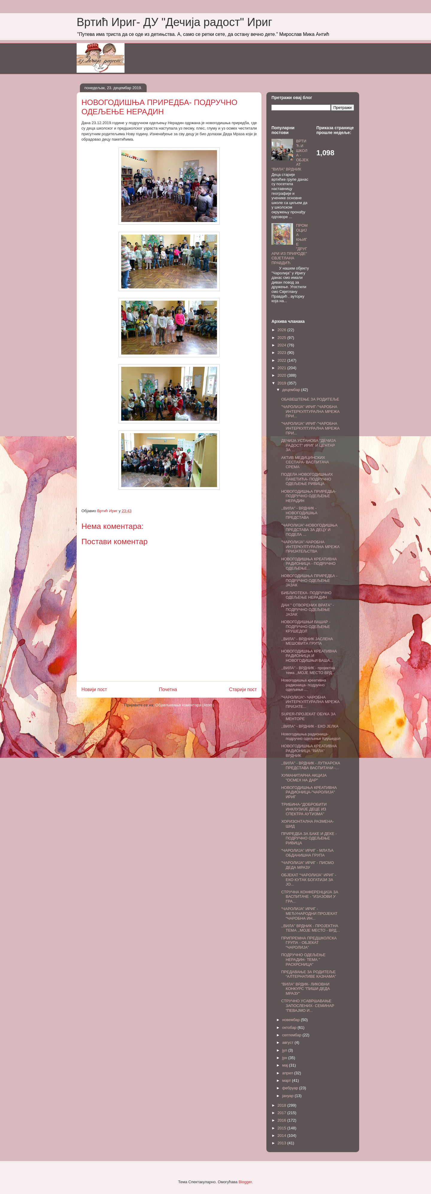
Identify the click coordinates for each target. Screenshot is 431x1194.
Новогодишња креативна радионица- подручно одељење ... (303, 685)
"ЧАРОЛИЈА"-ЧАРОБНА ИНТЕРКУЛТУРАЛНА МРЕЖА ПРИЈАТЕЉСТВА (310, 546)
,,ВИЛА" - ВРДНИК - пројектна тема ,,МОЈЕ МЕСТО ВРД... (308, 670)
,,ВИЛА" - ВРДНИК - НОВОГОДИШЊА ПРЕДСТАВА (299, 513)
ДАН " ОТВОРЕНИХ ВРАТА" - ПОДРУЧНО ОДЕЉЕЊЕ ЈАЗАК (307, 610)
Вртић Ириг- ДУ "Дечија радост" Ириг (174, 22)
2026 (282, 330)
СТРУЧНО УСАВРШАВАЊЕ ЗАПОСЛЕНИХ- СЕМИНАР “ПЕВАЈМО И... (307, 1005)
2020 (282, 375)
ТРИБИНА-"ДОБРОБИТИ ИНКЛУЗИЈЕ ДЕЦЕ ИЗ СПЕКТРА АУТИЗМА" (304, 809)
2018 (282, 1105)
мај (285, 1065)
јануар (288, 1095)
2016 (282, 1120)
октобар (290, 1027)
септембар (292, 1035)
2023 (282, 352)
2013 (282, 1143)
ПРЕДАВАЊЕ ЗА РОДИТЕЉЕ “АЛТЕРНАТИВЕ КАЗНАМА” (308, 974)
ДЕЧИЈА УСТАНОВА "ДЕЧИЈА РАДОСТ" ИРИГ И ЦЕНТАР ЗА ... (308, 445)
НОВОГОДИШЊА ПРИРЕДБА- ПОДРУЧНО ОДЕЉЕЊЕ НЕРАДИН (308, 496)
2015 (282, 1128)
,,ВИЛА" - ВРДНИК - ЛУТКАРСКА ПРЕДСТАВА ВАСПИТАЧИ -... (310, 765)
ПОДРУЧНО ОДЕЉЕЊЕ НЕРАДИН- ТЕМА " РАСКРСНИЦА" (303, 959)
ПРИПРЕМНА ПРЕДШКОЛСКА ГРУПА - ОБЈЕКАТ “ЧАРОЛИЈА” (309, 943)
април (288, 1073)
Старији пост (243, 689)
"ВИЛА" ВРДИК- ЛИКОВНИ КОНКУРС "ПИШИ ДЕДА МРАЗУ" (305, 989)
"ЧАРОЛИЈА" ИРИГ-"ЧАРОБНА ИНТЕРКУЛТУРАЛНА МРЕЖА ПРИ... (310, 411)
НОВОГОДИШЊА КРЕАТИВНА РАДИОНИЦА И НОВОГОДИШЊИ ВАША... (309, 656)
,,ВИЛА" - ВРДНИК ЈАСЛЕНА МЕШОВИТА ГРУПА (307, 641)
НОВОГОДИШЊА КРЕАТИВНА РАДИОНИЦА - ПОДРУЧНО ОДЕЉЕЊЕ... (309, 564)
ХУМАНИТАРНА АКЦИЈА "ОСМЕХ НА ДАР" (304, 777)
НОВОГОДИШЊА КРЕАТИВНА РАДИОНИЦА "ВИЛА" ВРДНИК (309, 751)
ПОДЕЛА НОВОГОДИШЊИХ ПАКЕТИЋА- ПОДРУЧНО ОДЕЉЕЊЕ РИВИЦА (307, 479)
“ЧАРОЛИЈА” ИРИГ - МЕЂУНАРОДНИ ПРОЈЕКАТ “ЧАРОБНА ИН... (309, 913)
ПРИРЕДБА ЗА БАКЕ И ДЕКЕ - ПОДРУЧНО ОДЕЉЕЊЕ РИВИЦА (309, 838)
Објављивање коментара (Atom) (184, 705)
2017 (282, 1113)
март (287, 1080)
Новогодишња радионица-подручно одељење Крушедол (310, 736)
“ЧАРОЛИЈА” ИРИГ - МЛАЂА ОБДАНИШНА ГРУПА (307, 852)
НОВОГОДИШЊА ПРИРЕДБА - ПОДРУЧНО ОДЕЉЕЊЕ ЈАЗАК (309, 580)
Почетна (168, 689)
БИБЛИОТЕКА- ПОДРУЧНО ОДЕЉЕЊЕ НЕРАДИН (306, 595)
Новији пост (94, 689)
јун (285, 1057)
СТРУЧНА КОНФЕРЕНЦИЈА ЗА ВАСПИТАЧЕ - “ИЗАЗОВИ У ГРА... (309, 897)
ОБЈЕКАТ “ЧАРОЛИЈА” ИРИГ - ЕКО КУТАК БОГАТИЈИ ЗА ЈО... (308, 879)
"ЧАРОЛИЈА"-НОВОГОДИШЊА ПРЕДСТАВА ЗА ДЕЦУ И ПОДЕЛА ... (309, 530)
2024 (282, 345)
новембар (291, 1019)
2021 (282, 368)
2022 (282, 360)
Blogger (245, 1182)
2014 (282, 1135)
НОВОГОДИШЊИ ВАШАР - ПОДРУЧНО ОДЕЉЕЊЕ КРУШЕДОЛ (305, 626)
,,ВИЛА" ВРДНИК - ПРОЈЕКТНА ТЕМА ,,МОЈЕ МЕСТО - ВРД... (310, 928)
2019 (282, 383)
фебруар (290, 1088)
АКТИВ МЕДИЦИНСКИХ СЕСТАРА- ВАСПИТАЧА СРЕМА (305, 462)
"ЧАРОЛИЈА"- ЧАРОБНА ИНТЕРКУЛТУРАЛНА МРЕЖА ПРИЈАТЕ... (310, 702)
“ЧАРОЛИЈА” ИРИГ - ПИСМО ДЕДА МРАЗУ (307, 865)
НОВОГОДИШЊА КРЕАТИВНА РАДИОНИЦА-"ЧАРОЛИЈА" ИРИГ (309, 792)
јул (285, 1050)
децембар (291, 389)
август (288, 1042)
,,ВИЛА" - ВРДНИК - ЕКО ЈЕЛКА (310, 726)
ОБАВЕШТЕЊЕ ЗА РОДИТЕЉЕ (310, 399)
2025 (282, 337)
